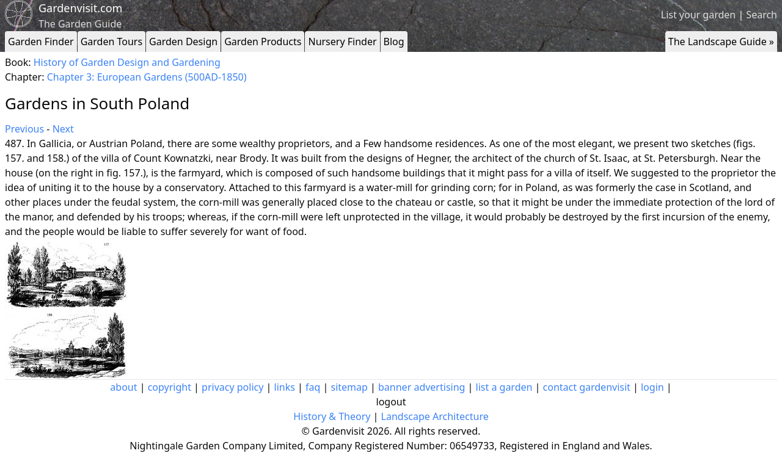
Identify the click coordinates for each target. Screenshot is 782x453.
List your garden (698, 14)
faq (312, 387)
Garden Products (262, 41)
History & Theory (331, 416)
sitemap (349, 387)
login (652, 387)
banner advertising (421, 387)
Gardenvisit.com (80, 8)
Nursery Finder (342, 41)
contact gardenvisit (586, 387)
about (123, 387)
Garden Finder (41, 41)
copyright (169, 387)
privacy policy (232, 387)
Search (761, 14)
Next (63, 129)
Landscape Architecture (435, 416)
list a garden (504, 387)
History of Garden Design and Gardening (127, 62)
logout (391, 401)
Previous (24, 129)
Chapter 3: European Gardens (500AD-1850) (147, 77)
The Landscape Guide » (721, 41)
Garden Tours (111, 41)
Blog (394, 41)
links (284, 387)
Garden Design (183, 41)
